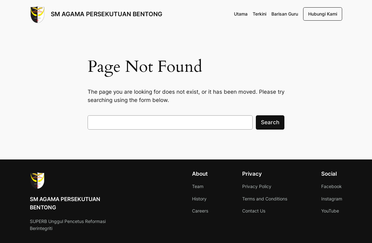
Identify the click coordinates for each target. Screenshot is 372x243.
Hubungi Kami (322, 14)
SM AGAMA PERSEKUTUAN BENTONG (106, 13)
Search (270, 122)
